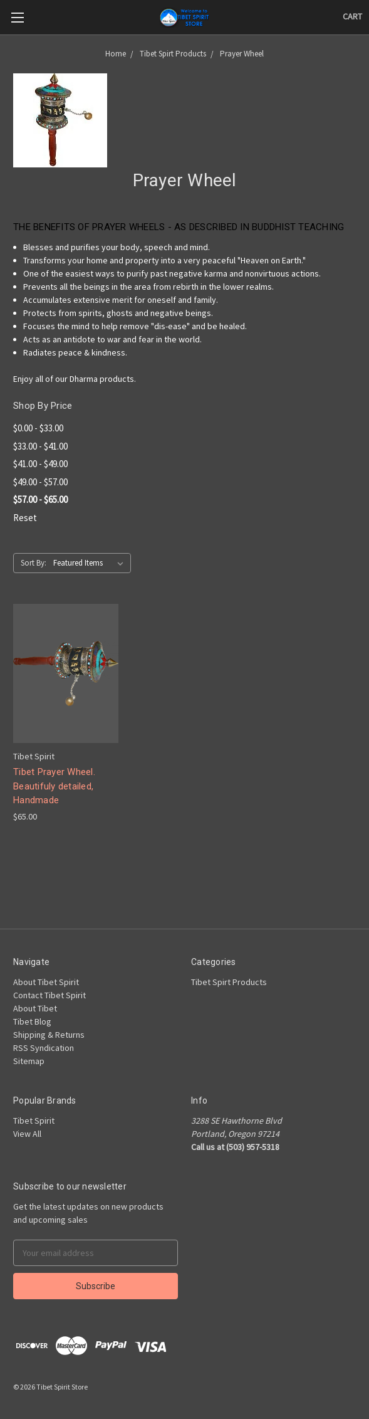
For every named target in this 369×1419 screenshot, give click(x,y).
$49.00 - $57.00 (40, 482)
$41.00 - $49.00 (40, 464)
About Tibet (35, 1008)
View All (27, 1133)
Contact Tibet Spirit (49, 995)
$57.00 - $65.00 (40, 499)
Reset (25, 518)
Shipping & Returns (49, 1034)
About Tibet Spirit (46, 982)
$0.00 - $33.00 (38, 428)
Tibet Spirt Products (229, 982)
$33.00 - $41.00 (40, 446)
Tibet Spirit (34, 1120)
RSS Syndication (43, 1047)
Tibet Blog (32, 1021)
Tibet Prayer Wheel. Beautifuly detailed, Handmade (54, 786)
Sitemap (28, 1061)
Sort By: (33, 562)
